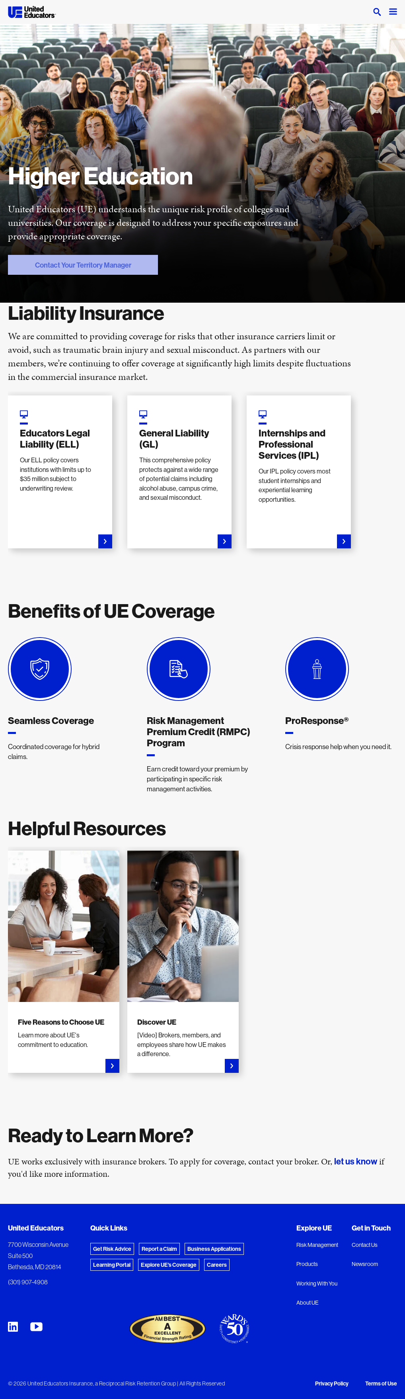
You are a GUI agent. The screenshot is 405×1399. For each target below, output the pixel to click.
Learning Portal (111, 1264)
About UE (307, 1302)
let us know (355, 1161)
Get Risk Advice (112, 1248)
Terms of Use (381, 1383)
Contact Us (365, 1245)
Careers (217, 1264)
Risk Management (317, 1245)
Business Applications (214, 1248)
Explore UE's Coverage (169, 1264)
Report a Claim (159, 1248)
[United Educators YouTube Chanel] (36, 1326)
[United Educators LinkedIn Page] (13, 1327)
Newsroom (365, 1264)
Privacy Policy (332, 1383)
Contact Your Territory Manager (69, 265)
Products (307, 1264)
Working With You (316, 1283)
